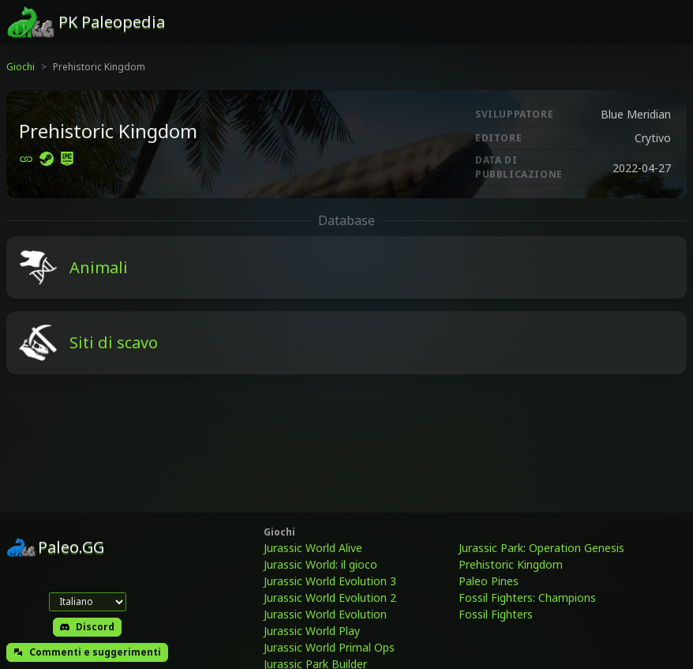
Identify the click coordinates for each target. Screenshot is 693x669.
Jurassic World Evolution (325, 614)
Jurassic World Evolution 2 (330, 597)
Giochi (20, 66)
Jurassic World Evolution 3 (330, 580)
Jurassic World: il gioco (320, 564)
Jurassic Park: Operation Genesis (541, 547)
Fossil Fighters (496, 614)
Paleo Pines (489, 580)
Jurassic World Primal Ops (329, 647)
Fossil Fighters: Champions (527, 597)
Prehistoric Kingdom (511, 564)
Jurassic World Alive (313, 547)
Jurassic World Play (312, 630)
